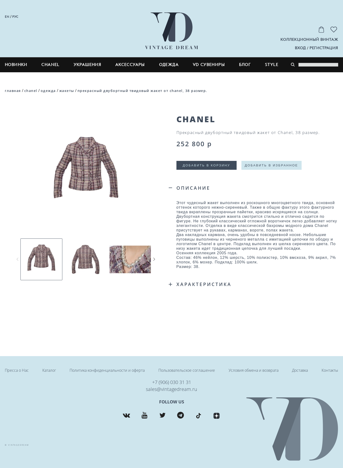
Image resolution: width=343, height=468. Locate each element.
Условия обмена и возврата (253, 370)
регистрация (324, 48)
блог (245, 64)
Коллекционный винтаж (309, 39)
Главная (13, 90)
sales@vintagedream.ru (171, 389)
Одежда (169, 64)
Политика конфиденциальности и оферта (107, 370)
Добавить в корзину (206, 165)
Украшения (87, 64)
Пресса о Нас (17, 370)
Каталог (49, 370)
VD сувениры (209, 64)
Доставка (300, 370)
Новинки (16, 64)
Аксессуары (130, 64)
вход (300, 48)
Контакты (330, 370)
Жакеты (66, 90)
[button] (154, 259)
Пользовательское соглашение (186, 370)
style (271, 64)
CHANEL (50, 64)
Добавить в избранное (271, 165)
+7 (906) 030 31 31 (171, 382)
